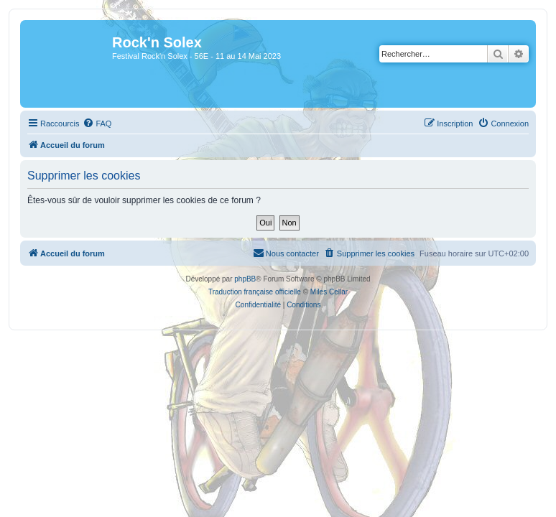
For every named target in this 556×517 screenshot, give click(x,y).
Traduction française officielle (254, 292)
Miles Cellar (329, 292)
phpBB (245, 279)
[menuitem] (97, 123)
